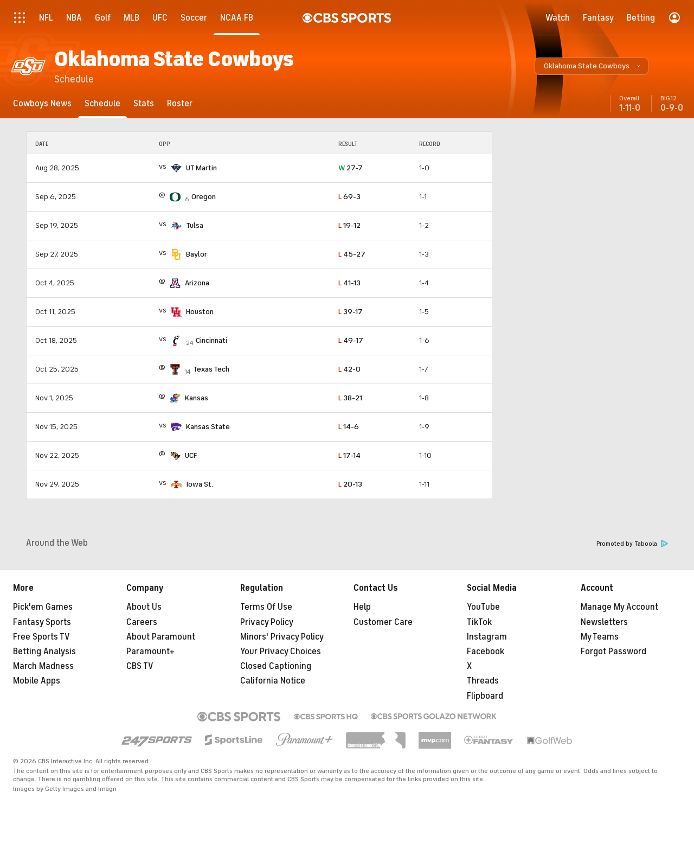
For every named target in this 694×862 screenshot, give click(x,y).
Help (362, 607)
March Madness (43, 666)
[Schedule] (102, 103)
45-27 (351, 254)
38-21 (350, 398)
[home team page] (176, 168)
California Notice (272, 680)
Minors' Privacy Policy (282, 636)
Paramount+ (150, 651)
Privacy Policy (266, 622)
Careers (141, 622)
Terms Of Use (266, 607)
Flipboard (485, 696)
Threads (483, 680)
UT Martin (201, 168)
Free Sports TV (41, 636)
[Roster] (179, 103)
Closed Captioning (275, 666)
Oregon (203, 196)
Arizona (197, 283)
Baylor (196, 254)
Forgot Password (613, 651)
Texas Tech (211, 369)
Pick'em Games (43, 607)
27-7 (350, 168)
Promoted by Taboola (632, 543)
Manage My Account (619, 607)
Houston (200, 311)
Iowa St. (199, 484)
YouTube (483, 607)
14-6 (348, 426)
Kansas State (208, 426)
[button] (591, 66)
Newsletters (604, 622)
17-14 (349, 455)
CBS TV (139, 666)
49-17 (350, 340)
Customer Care (383, 622)
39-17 (350, 311)
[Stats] (143, 103)
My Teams (600, 636)
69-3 (349, 196)
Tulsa (194, 225)
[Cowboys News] (42, 103)
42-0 (349, 369)
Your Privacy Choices (280, 651)
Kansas (196, 398)
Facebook (485, 651)
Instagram (487, 636)
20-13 (350, 484)
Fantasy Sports (42, 622)
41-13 (349, 283)
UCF (191, 455)
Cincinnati (211, 340)
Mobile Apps (36, 680)
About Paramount (160, 636)
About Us (144, 607)
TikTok (479, 622)
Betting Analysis (44, 651)
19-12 (349, 225)
